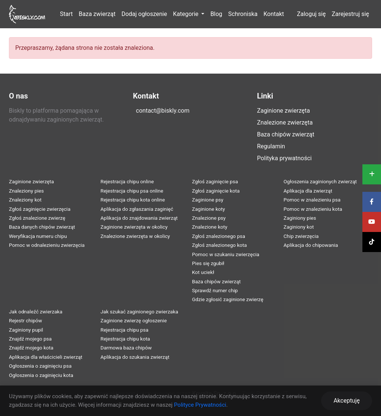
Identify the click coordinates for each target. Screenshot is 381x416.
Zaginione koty (208, 209)
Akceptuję (346, 400)
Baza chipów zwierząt (285, 134)
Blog (216, 13)
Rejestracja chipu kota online (132, 200)
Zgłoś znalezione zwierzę (37, 218)
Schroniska (242, 13)
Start (66, 13)
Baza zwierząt (97, 13)
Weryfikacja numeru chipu (38, 236)
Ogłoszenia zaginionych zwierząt (320, 181)
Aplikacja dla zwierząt (308, 191)
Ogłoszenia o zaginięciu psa (40, 366)
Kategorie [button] (186, 13)
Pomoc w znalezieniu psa (312, 200)
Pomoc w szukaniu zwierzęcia (225, 254)
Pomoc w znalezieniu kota (313, 209)
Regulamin (271, 146)
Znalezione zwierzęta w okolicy (135, 236)
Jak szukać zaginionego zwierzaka (139, 312)
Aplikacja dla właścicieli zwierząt (45, 357)
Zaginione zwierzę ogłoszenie (133, 320)
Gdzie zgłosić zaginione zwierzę (227, 299)
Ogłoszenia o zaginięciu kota (41, 375)
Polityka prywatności (284, 158)
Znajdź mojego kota (31, 348)
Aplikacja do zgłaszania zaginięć (136, 209)
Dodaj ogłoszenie (144, 13)
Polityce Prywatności (200, 405)
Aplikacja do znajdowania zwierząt (139, 218)
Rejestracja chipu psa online (131, 191)
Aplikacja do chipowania (311, 245)
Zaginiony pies (300, 218)
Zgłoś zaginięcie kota (216, 191)
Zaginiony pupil (26, 330)
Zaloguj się (311, 13)
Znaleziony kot (25, 200)
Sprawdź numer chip (215, 290)
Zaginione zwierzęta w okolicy (133, 227)
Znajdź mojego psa (30, 339)
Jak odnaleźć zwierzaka (36, 312)
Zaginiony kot (299, 227)
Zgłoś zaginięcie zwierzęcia (39, 209)
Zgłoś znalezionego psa (218, 236)
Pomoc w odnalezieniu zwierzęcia (47, 245)
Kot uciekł (203, 272)
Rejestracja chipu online (127, 181)
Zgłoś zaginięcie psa (215, 181)
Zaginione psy (207, 200)
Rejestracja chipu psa (124, 330)
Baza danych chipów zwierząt (42, 227)
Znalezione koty (209, 227)
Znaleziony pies (26, 191)
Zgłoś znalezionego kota (219, 245)
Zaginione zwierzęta (283, 110)
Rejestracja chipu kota (125, 339)
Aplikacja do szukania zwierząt (134, 357)
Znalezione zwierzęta (285, 122)
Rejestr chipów (25, 320)
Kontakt (273, 13)
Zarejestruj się (350, 13)
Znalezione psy (209, 218)
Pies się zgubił (208, 263)
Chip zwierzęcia (301, 236)
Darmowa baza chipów (126, 348)
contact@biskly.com (162, 110)
